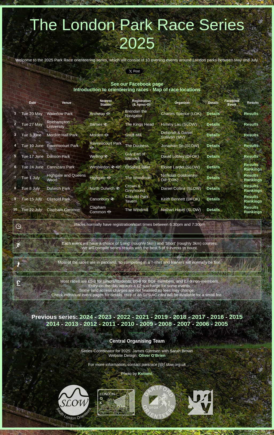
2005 (221, 324)
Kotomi (145, 373)
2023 (105, 317)
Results (251, 113)
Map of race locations (176, 89)
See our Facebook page (137, 84)
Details (213, 113)
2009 (146, 324)
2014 (53, 324)
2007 (183, 324)
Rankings (253, 169)
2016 (217, 317)
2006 (202, 324)
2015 (235, 317)
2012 (90, 324)
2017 (198, 317)
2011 (109, 324)
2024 (86, 317)
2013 (71, 324)
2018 (179, 317)
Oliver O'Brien (152, 355)
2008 (165, 324)
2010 (127, 324)
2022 (123, 317)
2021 (142, 317)
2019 (161, 317)
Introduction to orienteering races (110, 89)
